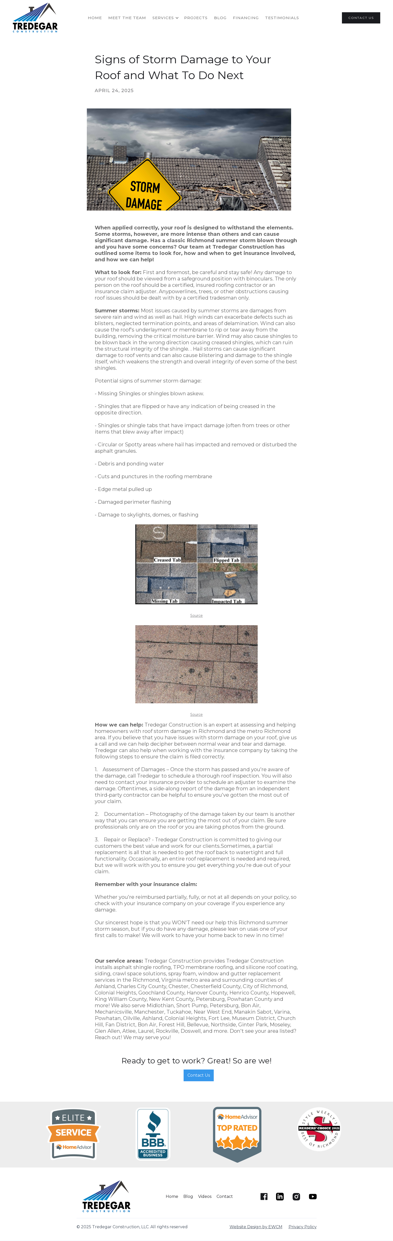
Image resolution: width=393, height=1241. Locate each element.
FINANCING (246, 17)
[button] (168, 18)
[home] (37, 18)
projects (196, 17)
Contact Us (198, 1075)
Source (196, 615)
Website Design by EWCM (256, 1226)
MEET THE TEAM (127, 17)
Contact (225, 1196)
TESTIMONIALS (282, 17)
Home (172, 1196)
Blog (220, 17)
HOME (95, 17)
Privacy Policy (303, 1226)
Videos (204, 1196)
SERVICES (163, 17)
